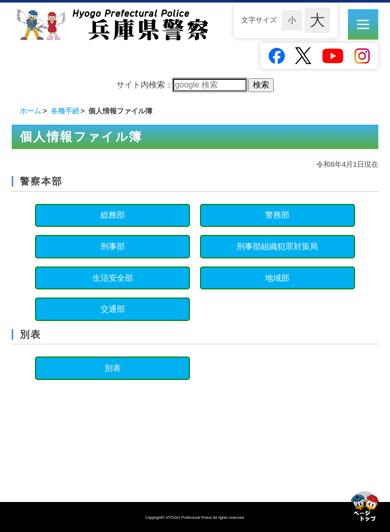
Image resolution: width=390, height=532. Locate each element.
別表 (113, 368)
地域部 (277, 278)
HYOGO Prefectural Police (189, 517)
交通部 (113, 309)
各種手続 (65, 111)
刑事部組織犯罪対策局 (277, 246)
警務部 (277, 215)
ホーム (30, 111)
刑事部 (113, 246)
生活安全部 (112, 278)
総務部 (113, 215)
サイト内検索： (181, 84)
